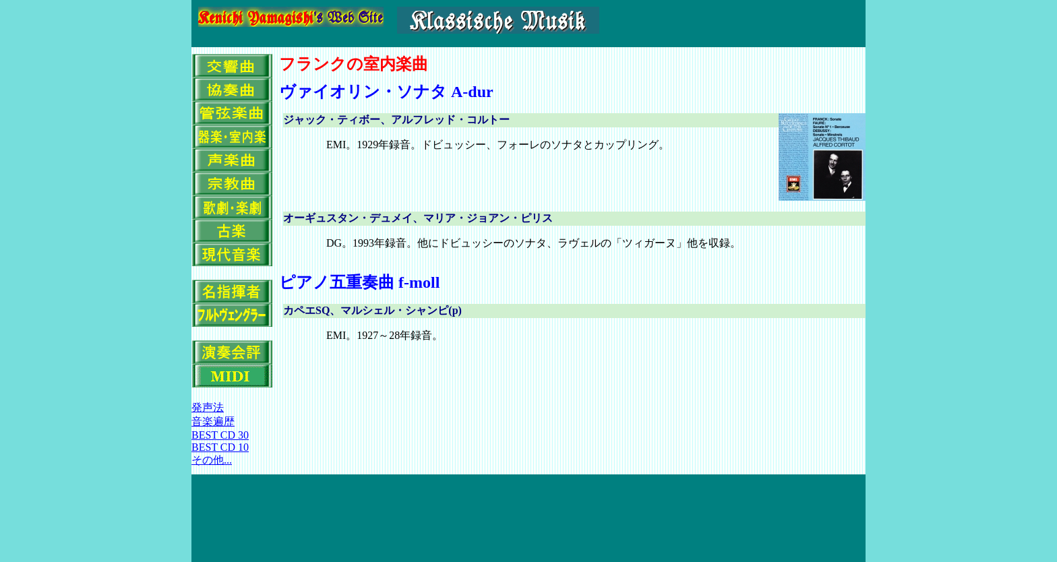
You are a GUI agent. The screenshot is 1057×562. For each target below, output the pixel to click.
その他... (211, 460)
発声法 (207, 407)
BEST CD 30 (220, 435)
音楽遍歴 (213, 421)
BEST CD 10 (220, 447)
